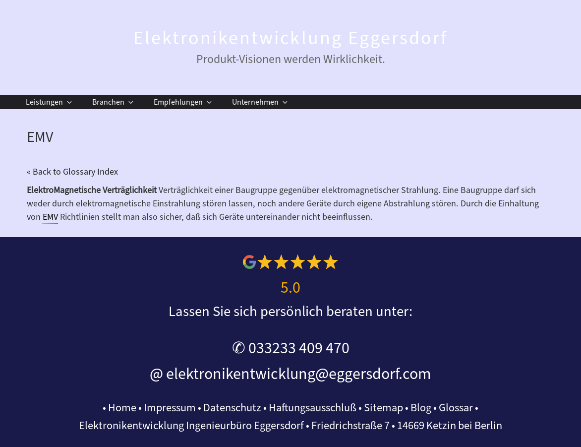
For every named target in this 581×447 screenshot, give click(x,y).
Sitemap (383, 408)
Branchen (113, 102)
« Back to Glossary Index (72, 172)
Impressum (170, 408)
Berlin (488, 426)
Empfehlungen (183, 102)
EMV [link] (50, 217)
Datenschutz (232, 408)
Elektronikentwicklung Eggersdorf (290, 38)
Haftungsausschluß (312, 408)
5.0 (290, 287)
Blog (420, 408)
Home (122, 408)
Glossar (456, 408)
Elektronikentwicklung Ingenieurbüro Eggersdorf (191, 426)
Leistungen (49, 102)
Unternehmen (260, 102)
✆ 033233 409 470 (290, 348)
